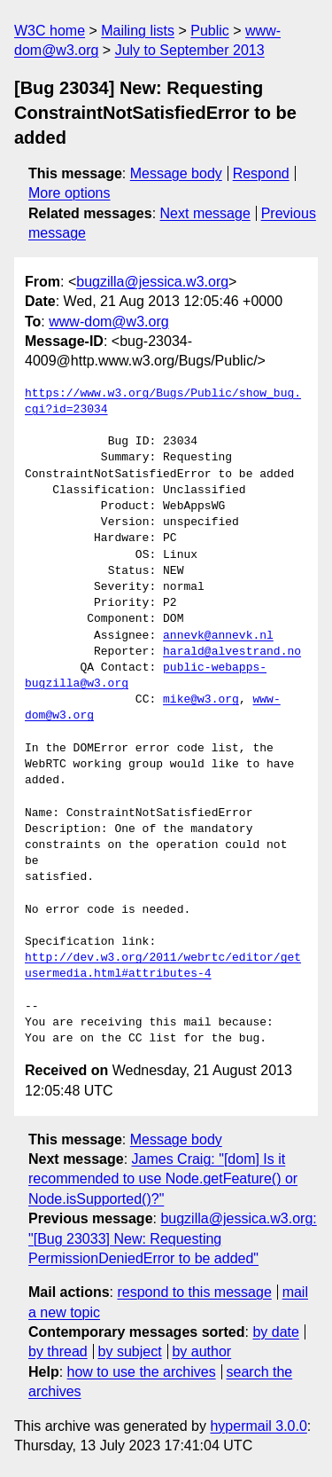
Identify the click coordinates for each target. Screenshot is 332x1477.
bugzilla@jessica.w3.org (152, 281)
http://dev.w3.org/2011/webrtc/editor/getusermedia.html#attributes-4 (163, 966)
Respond (261, 173)
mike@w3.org (201, 700)
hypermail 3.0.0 (258, 1426)
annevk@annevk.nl (218, 636)
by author (201, 1351)
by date (275, 1332)
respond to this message (194, 1292)
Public (209, 30)
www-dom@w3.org (108, 321)
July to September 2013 (190, 50)
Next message (205, 213)
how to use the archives (141, 1371)
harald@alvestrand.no (232, 652)
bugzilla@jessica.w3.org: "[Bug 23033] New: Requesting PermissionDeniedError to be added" (172, 1238)
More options (69, 192)
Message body (176, 173)
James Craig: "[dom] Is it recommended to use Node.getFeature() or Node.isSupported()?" (162, 1178)
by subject (130, 1351)
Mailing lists (137, 30)
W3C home (49, 30)
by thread (58, 1351)
